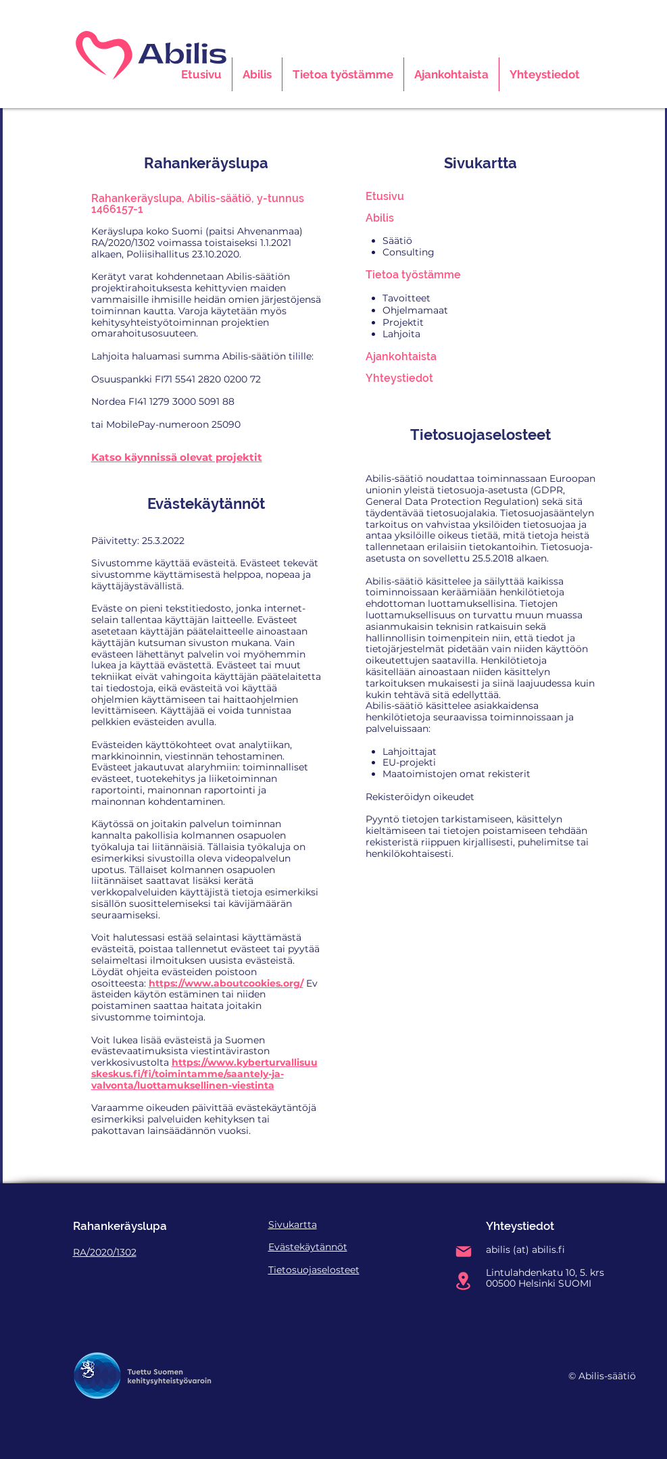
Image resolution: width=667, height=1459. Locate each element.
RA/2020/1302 (105, 1252)
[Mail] (463, 1251)
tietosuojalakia (460, 513)
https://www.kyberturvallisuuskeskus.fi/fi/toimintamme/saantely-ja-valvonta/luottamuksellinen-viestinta (204, 1073)
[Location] (463, 1280)
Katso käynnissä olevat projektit (176, 457)
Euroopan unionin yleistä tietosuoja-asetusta (480, 484)
